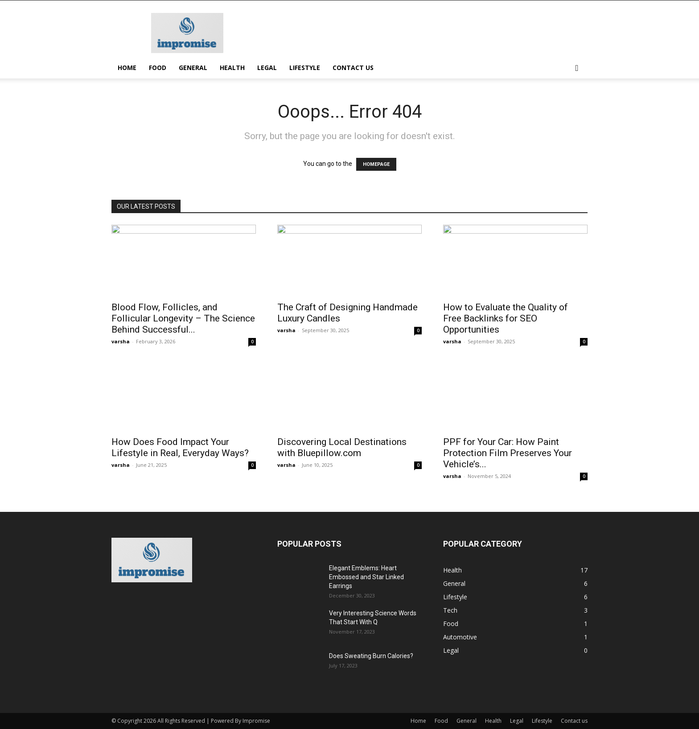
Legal (267, 67)
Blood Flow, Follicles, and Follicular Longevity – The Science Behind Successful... (183, 318)
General (193, 67)
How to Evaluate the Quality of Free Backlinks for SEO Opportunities (505, 318)
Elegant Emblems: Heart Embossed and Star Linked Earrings (366, 576)
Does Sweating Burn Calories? (371, 655)
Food (157, 67)
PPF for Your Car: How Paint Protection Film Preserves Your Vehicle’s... (507, 453)
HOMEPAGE (376, 164)
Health (232, 67)
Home (127, 67)
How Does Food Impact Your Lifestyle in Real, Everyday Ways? (180, 447)
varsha (120, 341)
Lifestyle (304, 67)
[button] (577, 68)
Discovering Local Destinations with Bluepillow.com (342, 447)
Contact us (353, 67)
